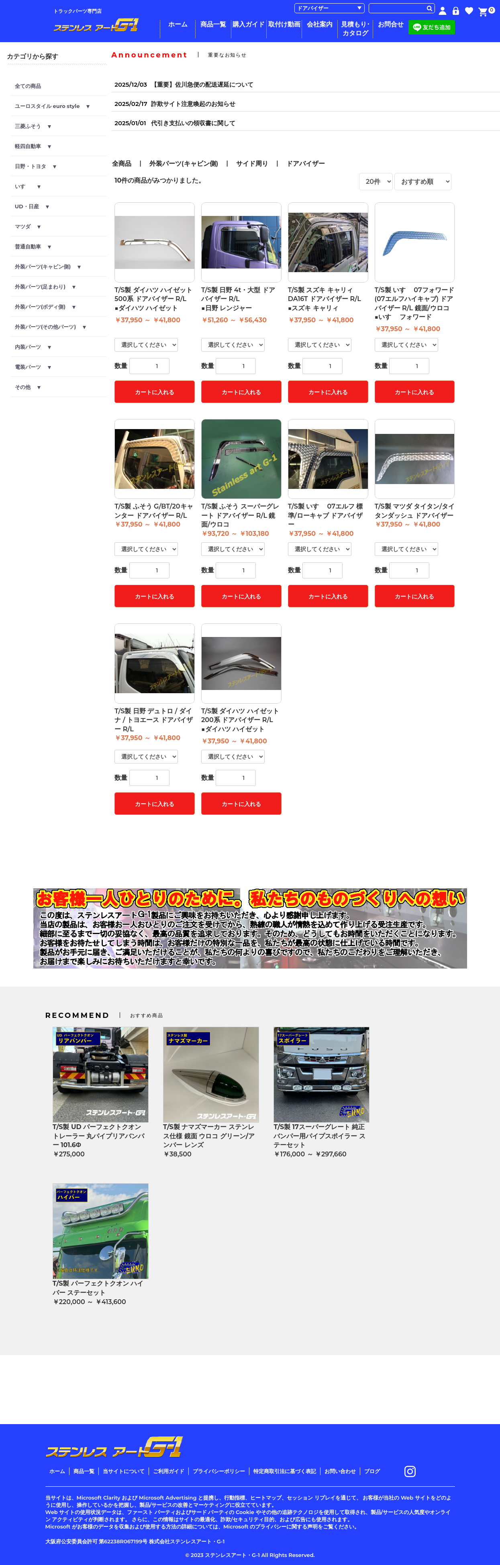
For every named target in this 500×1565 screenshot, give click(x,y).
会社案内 (320, 24)
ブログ (372, 1471)
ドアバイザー (305, 163)
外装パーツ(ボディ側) (45, 306)
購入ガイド (249, 24)
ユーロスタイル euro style (52, 106)
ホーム (178, 24)
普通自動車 (33, 246)
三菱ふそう (33, 126)
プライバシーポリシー (219, 1471)
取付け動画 (284, 24)
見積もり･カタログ (355, 28)
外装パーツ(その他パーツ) (50, 327)
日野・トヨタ (35, 166)
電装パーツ (33, 367)
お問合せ (391, 24)
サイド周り (252, 163)
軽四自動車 (33, 146)
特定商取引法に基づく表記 (284, 1471)
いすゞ (28, 186)
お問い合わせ (340, 1471)
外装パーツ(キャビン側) (48, 266)
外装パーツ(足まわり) (45, 286)
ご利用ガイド (168, 1471)
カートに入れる (154, 392)
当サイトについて (124, 1471)
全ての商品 (28, 86)
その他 (28, 387)
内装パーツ (33, 347)
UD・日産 (32, 206)
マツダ (28, 226)
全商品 (121, 163)
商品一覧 (213, 24)
